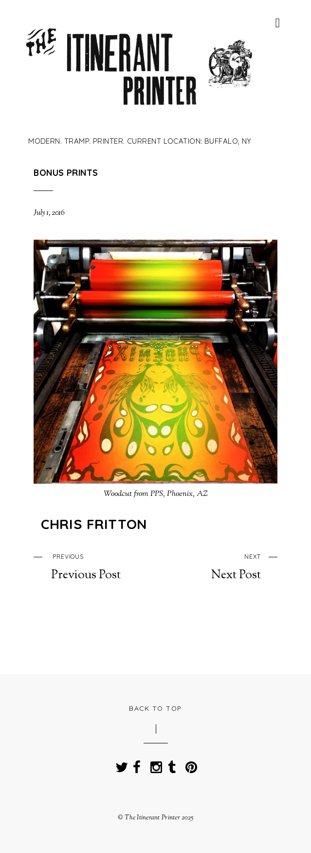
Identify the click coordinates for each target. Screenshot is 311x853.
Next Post (224, 566)
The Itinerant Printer (152, 817)
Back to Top (155, 708)
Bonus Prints (66, 172)
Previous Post (87, 566)
